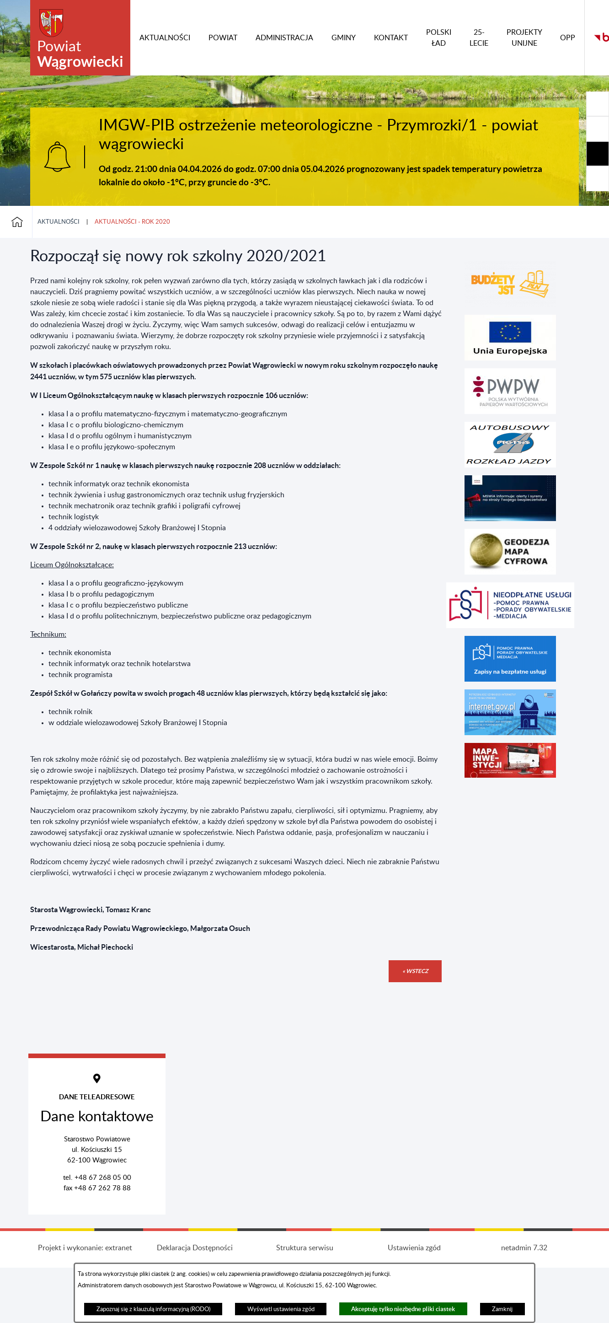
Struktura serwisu (304, 1248)
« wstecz (415, 971)
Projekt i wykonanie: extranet (85, 1248)
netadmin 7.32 (524, 1248)
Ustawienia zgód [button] (414, 1248)
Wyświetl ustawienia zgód (281, 1309)
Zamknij (502, 1309)
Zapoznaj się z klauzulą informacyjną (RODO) (153, 1309)
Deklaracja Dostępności (195, 1248)
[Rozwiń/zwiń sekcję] (597, 103)
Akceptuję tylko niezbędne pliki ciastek (403, 1309)
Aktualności (58, 222)
